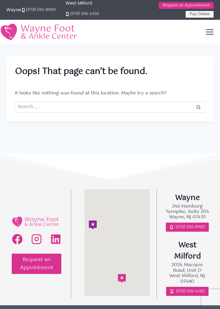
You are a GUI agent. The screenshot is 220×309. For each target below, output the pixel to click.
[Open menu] (211, 32)
